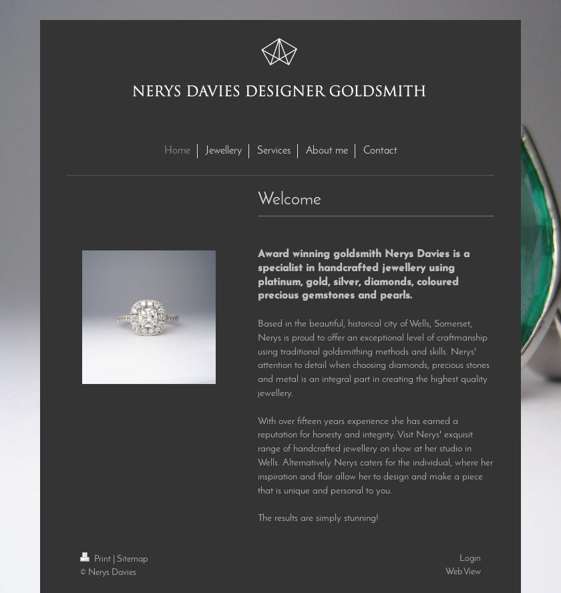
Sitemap (132, 559)
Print (96, 559)
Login (470, 559)
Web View (463, 572)
